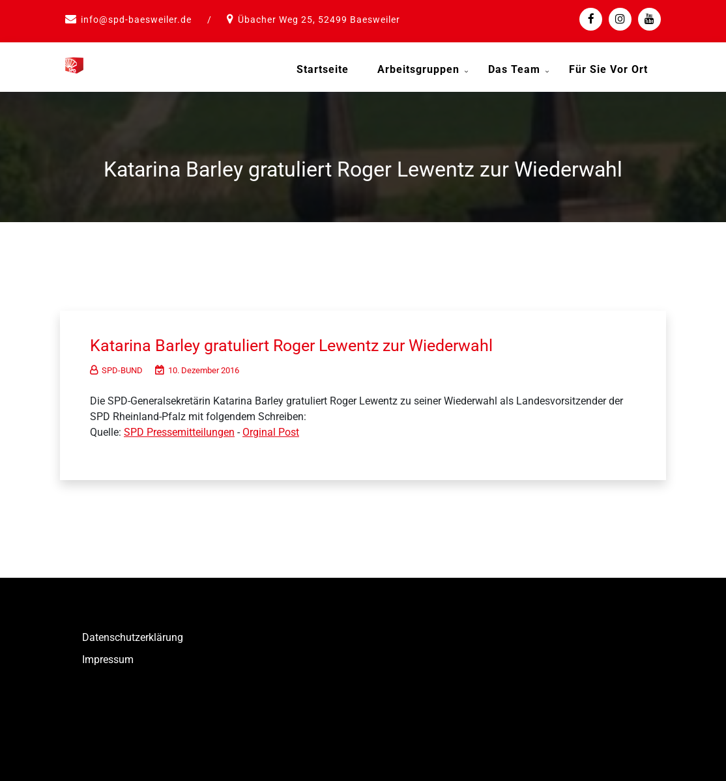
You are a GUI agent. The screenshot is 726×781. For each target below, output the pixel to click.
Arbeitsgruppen (418, 69)
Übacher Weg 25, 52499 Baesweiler (319, 19)
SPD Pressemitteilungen (179, 431)
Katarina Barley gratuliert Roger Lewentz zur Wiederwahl (300, 344)
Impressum (108, 658)
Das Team (514, 69)
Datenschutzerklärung (132, 636)
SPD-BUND (116, 369)
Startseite (323, 69)
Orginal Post (270, 431)
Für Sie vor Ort (608, 69)
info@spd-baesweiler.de (136, 19)
